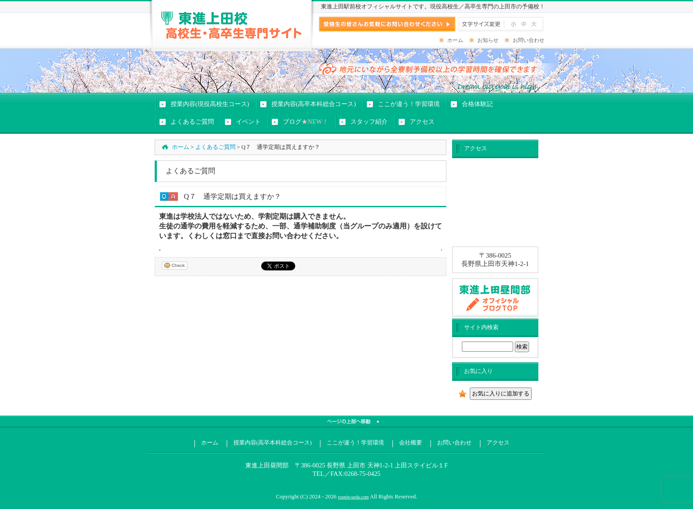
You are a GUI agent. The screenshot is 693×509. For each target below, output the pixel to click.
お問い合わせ (528, 40)
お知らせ (488, 40)
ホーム (455, 40)
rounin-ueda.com (353, 496)
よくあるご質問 (215, 147)
